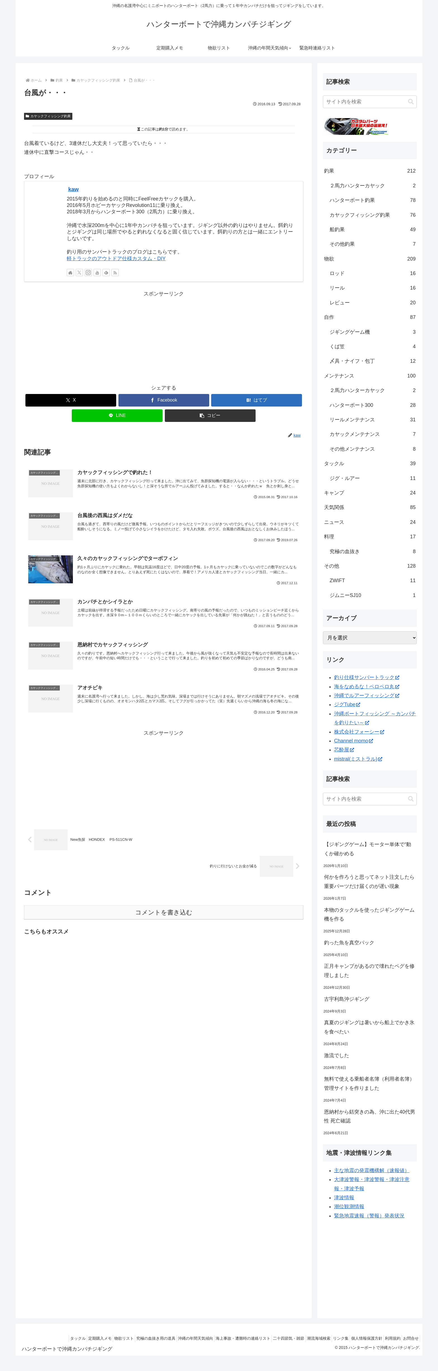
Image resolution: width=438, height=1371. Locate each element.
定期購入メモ (65, 1338)
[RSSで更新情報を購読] (115, 272)
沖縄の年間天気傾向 (170, 1338)
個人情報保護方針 (358, 1338)
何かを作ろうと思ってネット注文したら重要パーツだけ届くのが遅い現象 (369, 881)
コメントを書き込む (163, 928)
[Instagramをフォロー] (88, 272)
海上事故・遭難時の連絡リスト (221, 1338)
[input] (370, 101)
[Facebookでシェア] (163, 400)
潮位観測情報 (349, 1206)
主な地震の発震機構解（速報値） (372, 1170)
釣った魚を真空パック (349, 942)
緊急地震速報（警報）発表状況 (369, 1216)
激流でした (336, 1055)
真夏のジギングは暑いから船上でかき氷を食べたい (369, 1027)
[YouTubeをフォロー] (97, 272)
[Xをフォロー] (79, 272)
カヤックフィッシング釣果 (48, 116)
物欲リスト (92, 1338)
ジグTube (347, 704)
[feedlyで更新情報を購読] (106, 272)
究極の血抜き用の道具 (127, 1338)
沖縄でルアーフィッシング (366, 695)
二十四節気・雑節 (270, 1338)
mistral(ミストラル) (358, 759)
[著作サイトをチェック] (70, 272)
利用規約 (388, 1338)
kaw (73, 189)
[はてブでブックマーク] (256, 400)
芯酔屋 (344, 750)
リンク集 (329, 1338)
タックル (39, 1338)
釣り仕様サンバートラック (366, 677)
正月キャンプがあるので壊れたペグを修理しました (369, 970)
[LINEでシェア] (117, 415)
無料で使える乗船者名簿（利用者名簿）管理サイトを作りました (369, 1083)
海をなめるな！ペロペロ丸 (366, 686)
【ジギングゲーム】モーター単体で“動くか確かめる (367, 849)
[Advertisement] (163, 337)
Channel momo (353, 741)
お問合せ (409, 1338)
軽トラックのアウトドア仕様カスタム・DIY (116, 258)
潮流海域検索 (303, 1338)
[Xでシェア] (70, 400)
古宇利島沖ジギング (346, 999)
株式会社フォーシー (359, 732)
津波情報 (344, 1197)
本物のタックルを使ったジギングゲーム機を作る (369, 914)
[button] (210, 415)
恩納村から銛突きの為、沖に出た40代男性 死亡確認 (369, 1116)
